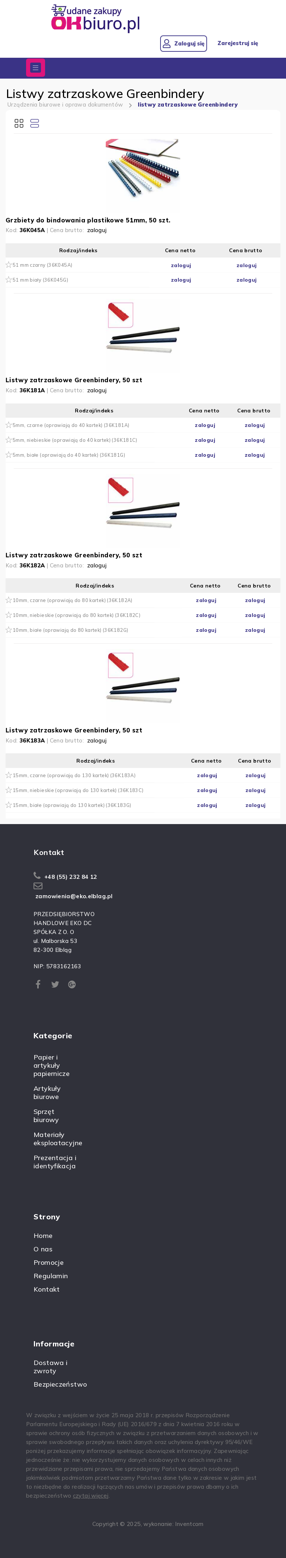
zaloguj (97, 230)
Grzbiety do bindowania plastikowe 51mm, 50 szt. (88, 220)
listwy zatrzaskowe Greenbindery (190, 104)
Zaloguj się (181, 43)
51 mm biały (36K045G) (40, 280)
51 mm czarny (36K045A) (42, 265)
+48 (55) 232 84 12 (70, 876)
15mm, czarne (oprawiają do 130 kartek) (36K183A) (74, 775)
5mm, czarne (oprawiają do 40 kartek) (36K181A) (71, 425)
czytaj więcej (91, 1495)
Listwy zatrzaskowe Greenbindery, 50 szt (74, 380)
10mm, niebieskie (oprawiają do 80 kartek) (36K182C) (76, 615)
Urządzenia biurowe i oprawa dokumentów (65, 104)
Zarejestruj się (237, 43)
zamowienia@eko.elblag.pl (73, 896)
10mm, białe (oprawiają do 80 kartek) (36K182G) (70, 630)
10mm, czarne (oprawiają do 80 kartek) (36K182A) (73, 600)
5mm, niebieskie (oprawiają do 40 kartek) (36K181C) (75, 440)
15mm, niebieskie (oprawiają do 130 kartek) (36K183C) (78, 790)
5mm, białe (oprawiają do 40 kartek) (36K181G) (69, 455)
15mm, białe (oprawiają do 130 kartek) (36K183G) (72, 805)
